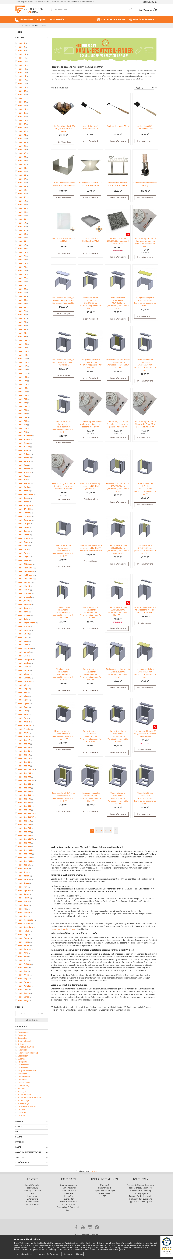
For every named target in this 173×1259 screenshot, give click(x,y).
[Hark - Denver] (31, 531)
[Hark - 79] (31, 285)
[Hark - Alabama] (31, 435)
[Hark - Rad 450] (31, 791)
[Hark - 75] (31, 270)
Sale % (68, 1210)
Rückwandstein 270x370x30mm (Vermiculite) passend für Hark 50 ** (145, 550)
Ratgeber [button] (41, 19)
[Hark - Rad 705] (31, 828)
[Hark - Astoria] (31, 468)
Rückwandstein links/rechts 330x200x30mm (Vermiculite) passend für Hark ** (118, 364)
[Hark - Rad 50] (31, 751)
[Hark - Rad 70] (31, 758)
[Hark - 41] (31, 164)
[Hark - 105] (31, 340)
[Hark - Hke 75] (31, 589)
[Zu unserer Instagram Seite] (90, 1234)
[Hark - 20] (31, 91)
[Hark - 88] (31, 300)
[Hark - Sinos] (31, 894)
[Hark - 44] (31, 175)
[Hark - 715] (31, 428)
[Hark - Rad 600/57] (31, 817)
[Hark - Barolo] (31, 490)
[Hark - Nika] (31, 696)
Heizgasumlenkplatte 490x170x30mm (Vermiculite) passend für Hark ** (145, 302)
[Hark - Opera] (31, 703)
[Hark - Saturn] (31, 879)
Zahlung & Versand (32, 1190)
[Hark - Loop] (31, 637)
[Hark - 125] (31, 377)
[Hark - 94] (31, 322)
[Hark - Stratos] (31, 923)
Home (18, 25)
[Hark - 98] (31, 333)
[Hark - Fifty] (31, 549)
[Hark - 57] (31, 215)
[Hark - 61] (31, 226)
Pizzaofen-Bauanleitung (140, 1190)
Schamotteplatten (68, 1188)
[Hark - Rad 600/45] (31, 813)
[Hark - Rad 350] (31, 784)
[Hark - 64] (31, 237)
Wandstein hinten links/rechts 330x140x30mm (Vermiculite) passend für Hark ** (118, 738)
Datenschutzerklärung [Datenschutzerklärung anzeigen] (73, 1254)
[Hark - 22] (31, 98)
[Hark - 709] (31, 421)
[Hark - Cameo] (31, 512)
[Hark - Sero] (31, 887)
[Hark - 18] (31, 83)
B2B (104, 1196)
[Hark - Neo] (31, 692)
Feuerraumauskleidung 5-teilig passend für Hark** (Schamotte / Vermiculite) (91, 549)
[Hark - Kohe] (31, 619)
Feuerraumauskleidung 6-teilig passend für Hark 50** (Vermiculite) (145, 611)
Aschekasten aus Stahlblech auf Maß (90, 240)
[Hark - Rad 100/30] (31, 769)
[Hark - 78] (31, 281)
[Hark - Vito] (31, 971)
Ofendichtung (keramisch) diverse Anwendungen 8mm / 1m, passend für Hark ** (145, 243)
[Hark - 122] (31, 373)
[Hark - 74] (31, 267)
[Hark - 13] (31, 65)
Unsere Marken (104, 1193)
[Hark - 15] (31, 72)
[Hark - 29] (31, 124)
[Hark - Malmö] (31, 652)
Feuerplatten (68, 1199)
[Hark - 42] (31, 168)
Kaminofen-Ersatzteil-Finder (63, 931)
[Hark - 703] (31, 402)
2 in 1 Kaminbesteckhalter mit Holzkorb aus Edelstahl (63, 184)
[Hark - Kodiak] (31, 615)
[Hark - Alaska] (31, 446)
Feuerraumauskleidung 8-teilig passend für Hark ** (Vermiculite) (63, 363)
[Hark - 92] (31, 318)
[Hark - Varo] (31, 956)
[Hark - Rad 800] (31, 832)
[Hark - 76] (31, 274)
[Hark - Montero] (31, 681)
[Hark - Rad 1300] (31, 854)
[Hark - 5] (31, 43)
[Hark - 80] (31, 289)
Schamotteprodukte (68, 1185)
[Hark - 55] (31, 208)
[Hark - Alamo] (31, 439)
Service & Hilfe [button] (57, 19)
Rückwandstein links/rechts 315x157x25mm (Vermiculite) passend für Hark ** (118, 674)
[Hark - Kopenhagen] (31, 622)
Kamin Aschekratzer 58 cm (117, 126)
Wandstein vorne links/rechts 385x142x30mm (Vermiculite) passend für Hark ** (63, 551)
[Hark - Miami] (31, 674)
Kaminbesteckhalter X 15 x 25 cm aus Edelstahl (90, 184)
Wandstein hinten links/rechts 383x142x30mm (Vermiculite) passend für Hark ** (145, 365)
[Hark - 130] (31, 388)
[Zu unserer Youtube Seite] (83, 1234)
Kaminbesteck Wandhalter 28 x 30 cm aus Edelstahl (117, 184)
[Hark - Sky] (31, 909)
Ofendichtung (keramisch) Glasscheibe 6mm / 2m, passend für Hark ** (145, 425)
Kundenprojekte (141, 1193)
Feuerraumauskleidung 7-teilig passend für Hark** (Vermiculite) (91, 487)
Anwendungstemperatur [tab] (28, 1152)
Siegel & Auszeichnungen (104, 1190)
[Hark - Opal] (31, 699)
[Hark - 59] (31, 223)
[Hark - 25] (31, 109)
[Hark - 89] (31, 303)
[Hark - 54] (31, 204)
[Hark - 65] (31, 241)
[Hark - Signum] (31, 890)
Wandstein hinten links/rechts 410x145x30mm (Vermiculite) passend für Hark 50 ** (63, 613)
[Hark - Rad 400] (31, 788)
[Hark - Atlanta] (31, 472)
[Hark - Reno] (31, 868)
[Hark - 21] (31, 94)
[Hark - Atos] (31, 476)
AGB (32, 1193)
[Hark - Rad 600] (31, 810)
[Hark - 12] (31, 61)
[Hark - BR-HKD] (31, 509)
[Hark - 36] (31, 149)
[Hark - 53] (31, 201)
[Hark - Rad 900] (31, 843)
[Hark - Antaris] (31, 454)
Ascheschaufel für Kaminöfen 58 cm (145, 127)
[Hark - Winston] (31, 986)
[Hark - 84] (31, 296)
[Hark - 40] (31, 160)
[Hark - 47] (31, 179)
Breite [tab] (18, 1132)
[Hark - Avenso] (31, 483)
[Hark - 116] (31, 362)
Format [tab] (19, 1122)
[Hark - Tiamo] (31, 938)
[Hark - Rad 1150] (31, 857)
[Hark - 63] (31, 234)
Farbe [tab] (18, 1147)
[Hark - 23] (31, 102)
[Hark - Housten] (31, 593)
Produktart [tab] (21, 1027)
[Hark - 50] (31, 190)
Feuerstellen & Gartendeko (68, 1207)
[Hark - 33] (31, 138)
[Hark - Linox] (31, 633)
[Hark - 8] (31, 47)
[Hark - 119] (31, 369)
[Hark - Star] (31, 916)
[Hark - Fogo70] (31, 556)
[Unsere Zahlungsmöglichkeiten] (86, 1225)
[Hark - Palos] (31, 714)
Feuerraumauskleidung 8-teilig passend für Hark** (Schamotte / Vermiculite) (63, 301)
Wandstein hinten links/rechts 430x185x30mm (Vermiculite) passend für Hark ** (145, 800)
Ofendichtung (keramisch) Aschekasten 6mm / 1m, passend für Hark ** (91, 425)
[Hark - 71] (31, 256)
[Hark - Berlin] (31, 501)
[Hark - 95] (31, 325)
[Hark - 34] (31, 142)
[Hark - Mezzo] (31, 670)
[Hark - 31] (31, 131)
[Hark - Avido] (31, 487)
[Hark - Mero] (31, 666)
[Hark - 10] (31, 54)
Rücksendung (32, 1188)
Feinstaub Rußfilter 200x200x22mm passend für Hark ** (118, 241)
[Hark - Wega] (31, 978)
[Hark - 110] (31, 351)
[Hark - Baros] (31, 498)
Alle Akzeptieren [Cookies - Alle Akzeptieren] (24, 1254)
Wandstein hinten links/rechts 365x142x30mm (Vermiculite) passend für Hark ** (145, 489)
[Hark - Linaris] (31, 630)
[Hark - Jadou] (31, 600)
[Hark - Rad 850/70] (31, 839)
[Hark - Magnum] (31, 648)
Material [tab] (19, 1142)
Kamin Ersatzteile (32, 25)
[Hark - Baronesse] (31, 494)
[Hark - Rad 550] (31, 806)
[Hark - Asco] (31, 465)
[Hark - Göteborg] (31, 564)
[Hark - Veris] (31, 960)
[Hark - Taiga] (31, 934)
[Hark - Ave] (31, 479)
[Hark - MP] (31, 685)
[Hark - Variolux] (31, 949)
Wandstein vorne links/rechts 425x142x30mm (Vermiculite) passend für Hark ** (63, 427)
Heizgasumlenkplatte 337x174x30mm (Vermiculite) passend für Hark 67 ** (63, 737)
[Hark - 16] (31, 76)
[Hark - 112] (31, 355)
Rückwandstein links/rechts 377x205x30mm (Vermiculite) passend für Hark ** (63, 799)
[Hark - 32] (31, 135)
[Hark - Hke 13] (31, 586)
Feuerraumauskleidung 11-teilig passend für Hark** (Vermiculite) (145, 735)
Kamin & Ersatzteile (68, 1201)
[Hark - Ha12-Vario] (31, 578)
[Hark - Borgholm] (31, 505)
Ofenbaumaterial (68, 1190)
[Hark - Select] (31, 883)
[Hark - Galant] (31, 560)
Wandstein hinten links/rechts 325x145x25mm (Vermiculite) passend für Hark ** (63, 675)
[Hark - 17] (31, 80)
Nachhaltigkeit (104, 1188)
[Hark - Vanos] (31, 945)
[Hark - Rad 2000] (31, 861)
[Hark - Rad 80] (31, 762)
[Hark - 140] (31, 395)
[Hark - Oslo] (31, 710)
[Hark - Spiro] (31, 905)
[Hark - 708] (31, 417)
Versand (94, 1171)
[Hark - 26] (31, 113)
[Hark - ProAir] (31, 733)
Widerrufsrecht (32, 1201)
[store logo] (29, 9)
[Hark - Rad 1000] (31, 850)
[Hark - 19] (31, 87)
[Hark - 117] (31, 366)
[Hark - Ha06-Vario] (31, 567)
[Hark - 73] (31, 263)
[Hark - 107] (31, 347)
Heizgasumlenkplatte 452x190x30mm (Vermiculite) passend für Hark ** (91, 799)
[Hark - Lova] (31, 641)
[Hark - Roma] (31, 876)
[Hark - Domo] (31, 534)
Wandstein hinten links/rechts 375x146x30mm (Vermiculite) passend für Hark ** (91, 303)
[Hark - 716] (31, 432)
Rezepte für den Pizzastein (140, 1196)
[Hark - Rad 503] (31, 802)
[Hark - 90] (31, 307)
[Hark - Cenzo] (31, 997)
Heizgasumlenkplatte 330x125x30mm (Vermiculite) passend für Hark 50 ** (118, 612)
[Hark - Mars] (31, 655)
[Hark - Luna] (31, 644)
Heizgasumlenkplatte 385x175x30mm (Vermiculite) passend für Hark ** (91, 364)
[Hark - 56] (31, 212)
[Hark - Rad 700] (31, 824)
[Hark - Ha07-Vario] (31, 571)
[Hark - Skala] (31, 901)
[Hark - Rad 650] (31, 821)
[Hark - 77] (31, 278)
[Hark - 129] (31, 384)
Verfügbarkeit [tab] (22, 1163)
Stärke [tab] (18, 1137)
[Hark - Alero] (31, 450)
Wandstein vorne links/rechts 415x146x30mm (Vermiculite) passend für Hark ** (118, 303)
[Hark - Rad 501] (31, 799)
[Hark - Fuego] (31, 1000)
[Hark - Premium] (31, 725)
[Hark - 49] (31, 186)
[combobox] (91, 9)
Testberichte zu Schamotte (140, 1188)
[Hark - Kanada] (31, 604)
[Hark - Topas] (31, 942)
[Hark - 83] (31, 292)
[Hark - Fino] (31, 553)
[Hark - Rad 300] (31, 777)
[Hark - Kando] (31, 608)
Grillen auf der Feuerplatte (140, 1199)
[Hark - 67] (31, 245)
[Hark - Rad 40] (31, 747)
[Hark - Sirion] (31, 898)
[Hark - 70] (31, 252)
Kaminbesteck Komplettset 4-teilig (145, 184)
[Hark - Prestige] (31, 729)
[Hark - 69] (31, 248)
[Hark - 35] (31, 146)
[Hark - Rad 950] (31, 846)
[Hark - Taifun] (31, 931)
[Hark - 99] (31, 336)
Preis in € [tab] (19, 1007)
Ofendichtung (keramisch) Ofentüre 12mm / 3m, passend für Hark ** (63, 487)
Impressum (32, 1196)
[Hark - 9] (31, 50)
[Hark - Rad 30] (31, 743)
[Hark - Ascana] (31, 461)
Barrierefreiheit (32, 1204)
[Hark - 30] (31, 127)
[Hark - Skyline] (31, 912)
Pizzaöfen (68, 1196)
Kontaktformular (32, 1185)
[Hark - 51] (31, 193)
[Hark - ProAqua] (31, 736)
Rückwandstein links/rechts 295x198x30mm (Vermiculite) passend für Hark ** (118, 488)
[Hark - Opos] (31, 707)
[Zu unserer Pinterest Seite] (97, 1234)
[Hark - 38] (31, 157)
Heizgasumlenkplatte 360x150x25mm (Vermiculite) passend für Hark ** (145, 674)
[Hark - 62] (31, 230)
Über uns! (104, 1185)
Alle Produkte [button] (26, 19)
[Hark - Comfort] (31, 516)
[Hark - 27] (31, 116)
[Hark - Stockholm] (31, 920)
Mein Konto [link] (151, 2)
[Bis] (40, 1013)
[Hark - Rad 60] (31, 755)
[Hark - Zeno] (31, 989)
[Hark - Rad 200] (31, 773)
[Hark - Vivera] (31, 975)
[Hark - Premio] (31, 721)
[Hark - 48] (31, 182)
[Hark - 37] (31, 153)
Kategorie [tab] (20, 37)
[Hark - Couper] (31, 523)
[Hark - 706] (31, 413)
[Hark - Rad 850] (31, 835)
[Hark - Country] (31, 520)
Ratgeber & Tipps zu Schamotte (140, 1185)
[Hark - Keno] (31, 611)
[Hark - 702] (31, 399)
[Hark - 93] (31, 314)
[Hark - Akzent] (31, 993)
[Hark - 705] (31, 410)
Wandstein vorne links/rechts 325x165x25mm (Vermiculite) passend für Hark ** (91, 675)
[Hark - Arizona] (31, 457)
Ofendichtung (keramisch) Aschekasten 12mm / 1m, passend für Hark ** (118, 425)
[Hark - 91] (31, 311)
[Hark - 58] (31, 219)
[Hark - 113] (31, 358)
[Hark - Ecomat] (31, 538)
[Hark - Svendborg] (31, 927)
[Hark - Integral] (31, 597)
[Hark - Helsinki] (31, 582)
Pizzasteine (68, 1193)
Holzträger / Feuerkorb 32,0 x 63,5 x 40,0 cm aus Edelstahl (63, 129)
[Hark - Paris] (31, 718)
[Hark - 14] (31, 69)
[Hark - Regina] (31, 865)
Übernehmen (32, 1020)
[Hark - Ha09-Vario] (31, 575)
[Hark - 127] (31, 380)
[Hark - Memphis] (31, 659)
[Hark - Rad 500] (31, 795)
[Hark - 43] (31, 171)
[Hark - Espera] (31, 542)
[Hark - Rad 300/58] (31, 780)
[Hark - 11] (31, 58)
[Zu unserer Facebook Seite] (76, 1234)
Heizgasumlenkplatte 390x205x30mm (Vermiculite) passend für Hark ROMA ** (118, 550)
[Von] (23, 1013)
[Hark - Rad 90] (31, 765)
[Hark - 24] (31, 105)
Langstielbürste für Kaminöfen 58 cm (90, 127)
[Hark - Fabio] (31, 545)
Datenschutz (32, 1199)
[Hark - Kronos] (31, 626)
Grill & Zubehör (68, 1204)
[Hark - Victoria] (31, 964)
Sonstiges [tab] (20, 1157)
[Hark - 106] (31, 344)
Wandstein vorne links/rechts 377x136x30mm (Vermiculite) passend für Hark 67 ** (91, 738)
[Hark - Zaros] (31, 982)
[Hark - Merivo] (31, 663)
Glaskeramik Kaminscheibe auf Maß (63, 240)
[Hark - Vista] (31, 967)
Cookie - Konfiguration (49, 1254)
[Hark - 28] (31, 120)
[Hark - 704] (31, 406)
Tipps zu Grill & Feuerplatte (140, 1201)
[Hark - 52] (31, 197)
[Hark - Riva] (31, 872)
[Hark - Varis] (31, 953)
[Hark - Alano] (31, 443)
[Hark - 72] (31, 259)
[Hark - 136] (31, 391)
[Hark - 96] (31, 329)
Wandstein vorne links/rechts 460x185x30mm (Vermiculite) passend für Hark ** (118, 800)
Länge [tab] (18, 1127)
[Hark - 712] (31, 424)
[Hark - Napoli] (31, 688)
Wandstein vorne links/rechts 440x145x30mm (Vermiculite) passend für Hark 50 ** (91, 613)
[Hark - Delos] (31, 527)
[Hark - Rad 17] (31, 740)
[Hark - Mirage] (31, 677)
